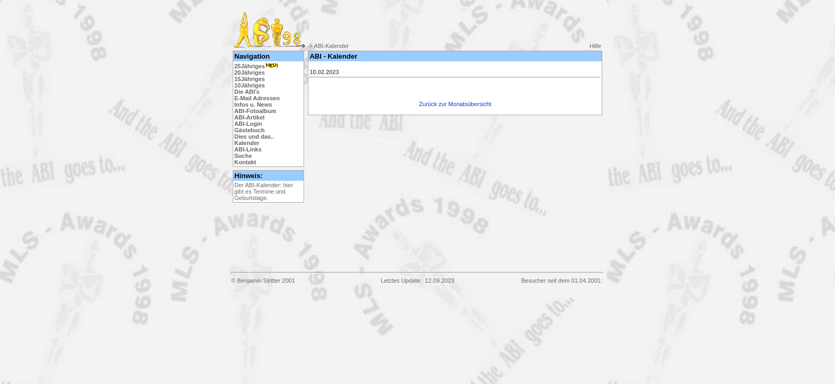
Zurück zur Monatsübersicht (455, 104)
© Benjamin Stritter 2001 (263, 280)
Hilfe (595, 46)
